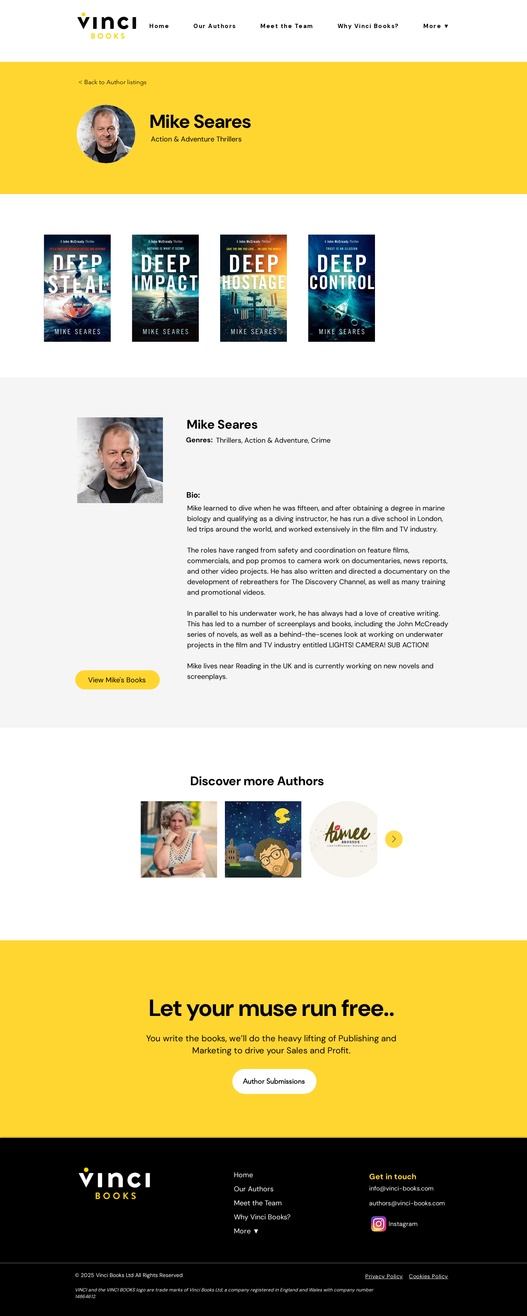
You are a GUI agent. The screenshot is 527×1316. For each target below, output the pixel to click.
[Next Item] (394, 839)
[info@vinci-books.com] (408, 1188)
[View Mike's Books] (117, 679)
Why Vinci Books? (262, 1217)
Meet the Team (258, 1203)
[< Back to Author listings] (112, 82)
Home (243, 1175)
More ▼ (247, 1231)
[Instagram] (403, 1223)
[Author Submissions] (274, 1081)
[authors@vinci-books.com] (408, 1203)
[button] (436, 26)
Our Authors (254, 1189)
